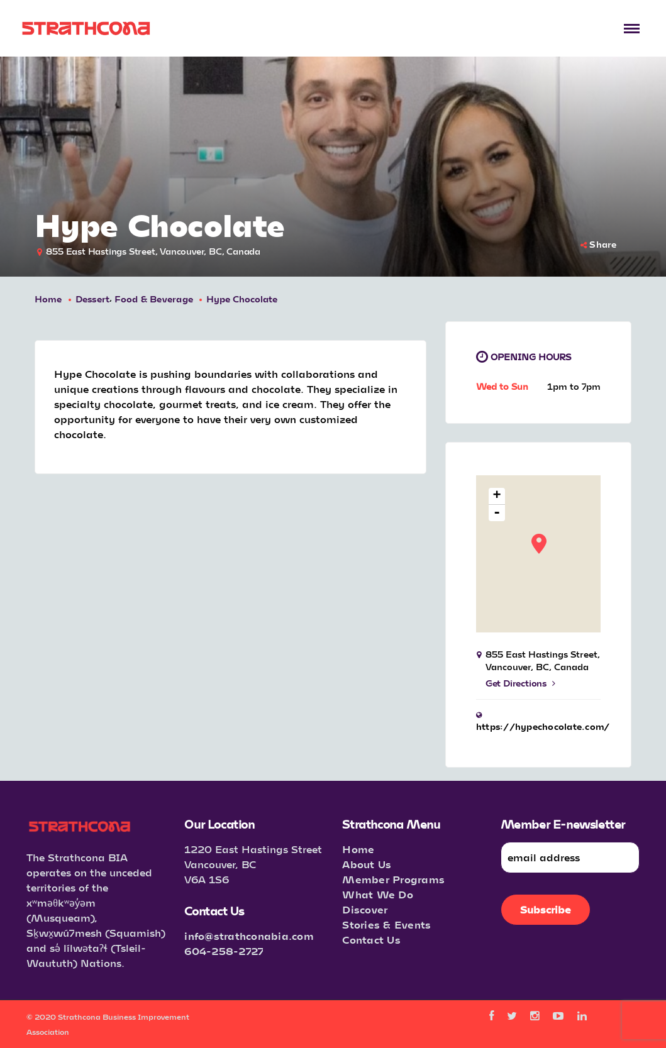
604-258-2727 (224, 951)
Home (48, 299)
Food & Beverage (153, 299)
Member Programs (393, 879)
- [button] (497, 513)
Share (598, 244)
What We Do (377, 894)
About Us (366, 864)
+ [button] (497, 496)
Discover (364, 909)
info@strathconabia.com (249, 936)
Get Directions (520, 683)
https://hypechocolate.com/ (543, 726)
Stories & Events (386, 924)
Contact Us (371, 940)
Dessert (92, 299)
